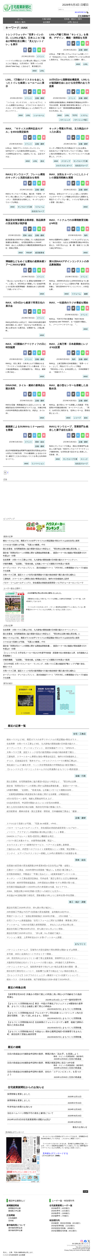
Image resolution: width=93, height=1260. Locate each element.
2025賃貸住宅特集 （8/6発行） (63, 1228)
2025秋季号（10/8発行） (61, 1213)
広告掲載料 (12, 1218)
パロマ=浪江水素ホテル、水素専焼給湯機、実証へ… (31, 840)
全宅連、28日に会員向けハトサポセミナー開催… (30, 954)
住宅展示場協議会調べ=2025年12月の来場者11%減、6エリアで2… (38, 887)
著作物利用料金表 (15, 1228)
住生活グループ (81, 166)
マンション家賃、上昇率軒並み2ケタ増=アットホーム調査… (35, 937)
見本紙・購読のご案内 (73, 19)
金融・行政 (80, 776)
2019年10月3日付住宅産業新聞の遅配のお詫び (29, 1119)
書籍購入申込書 (14, 1211)
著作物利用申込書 (15, 1230)
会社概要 (46, 22)
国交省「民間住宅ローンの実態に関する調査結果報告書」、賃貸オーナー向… (43, 786)
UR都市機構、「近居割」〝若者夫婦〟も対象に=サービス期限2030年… (40, 790)
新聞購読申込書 (14, 1208)
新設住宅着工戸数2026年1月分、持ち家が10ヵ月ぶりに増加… (36, 929)
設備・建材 (83, 50)
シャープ (77, 418)
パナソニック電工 (81, 120)
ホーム (20, 19)
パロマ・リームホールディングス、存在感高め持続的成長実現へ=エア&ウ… (43, 828)
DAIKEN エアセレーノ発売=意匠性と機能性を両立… (31, 836)
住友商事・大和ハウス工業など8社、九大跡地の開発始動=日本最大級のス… (42, 744)
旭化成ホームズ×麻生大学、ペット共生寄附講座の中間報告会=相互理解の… (42, 765)
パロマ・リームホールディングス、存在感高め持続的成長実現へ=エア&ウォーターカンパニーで (43, 582)
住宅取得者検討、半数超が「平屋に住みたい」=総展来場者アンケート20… (42, 874)
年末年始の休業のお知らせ (19, 1107)
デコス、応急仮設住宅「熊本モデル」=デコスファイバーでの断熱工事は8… (42, 761)
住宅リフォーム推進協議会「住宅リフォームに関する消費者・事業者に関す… (43, 920)
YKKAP (29, 253)
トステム (84, 115)
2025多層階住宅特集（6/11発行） (64, 1231)
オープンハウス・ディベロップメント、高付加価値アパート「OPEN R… (41, 748)
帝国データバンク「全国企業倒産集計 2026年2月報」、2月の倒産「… (39, 916)
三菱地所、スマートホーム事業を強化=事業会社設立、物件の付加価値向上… (42, 756)
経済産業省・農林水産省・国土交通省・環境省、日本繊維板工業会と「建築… (43, 811)
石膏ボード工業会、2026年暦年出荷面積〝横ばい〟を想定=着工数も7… (40, 870)
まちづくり (80, 944)
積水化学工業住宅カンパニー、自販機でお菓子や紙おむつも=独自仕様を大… (43, 971)
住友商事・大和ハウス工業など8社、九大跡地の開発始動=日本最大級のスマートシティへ (40, 559)
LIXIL (42, 71)
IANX (35, 71)
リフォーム (39, 207)
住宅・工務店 (79, 734)
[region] (45, 498)
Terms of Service (81, 1250)
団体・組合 (27, 235)
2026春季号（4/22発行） (61, 1208)
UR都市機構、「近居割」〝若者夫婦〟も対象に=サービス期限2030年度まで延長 (36, 563)
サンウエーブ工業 (81, 161)
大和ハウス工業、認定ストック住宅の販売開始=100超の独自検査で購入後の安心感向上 (39, 574)
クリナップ (65, 161)
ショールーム (38, 115)
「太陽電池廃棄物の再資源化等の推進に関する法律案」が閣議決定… (39, 794)
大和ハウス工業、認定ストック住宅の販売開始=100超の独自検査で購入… (41, 752)
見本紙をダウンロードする (55, 1153)
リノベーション (38, 464)
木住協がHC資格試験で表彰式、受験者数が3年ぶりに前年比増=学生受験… (41, 895)
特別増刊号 (76, 1000)
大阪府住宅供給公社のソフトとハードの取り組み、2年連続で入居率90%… (42, 962)
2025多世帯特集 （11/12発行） (63, 1226)
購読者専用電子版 (82, 12)
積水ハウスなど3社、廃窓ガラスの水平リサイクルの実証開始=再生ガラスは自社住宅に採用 (41, 540)
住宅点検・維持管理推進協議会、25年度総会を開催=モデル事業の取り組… (42, 883)
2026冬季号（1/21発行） (61, 1211)
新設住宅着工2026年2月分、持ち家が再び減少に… (30, 907)
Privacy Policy (68, 1250)
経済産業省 (39, 253)
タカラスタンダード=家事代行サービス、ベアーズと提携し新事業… (39, 845)
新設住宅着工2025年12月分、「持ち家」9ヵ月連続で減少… (34, 933)
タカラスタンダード (64, 166)
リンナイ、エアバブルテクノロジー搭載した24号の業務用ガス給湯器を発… (43, 853)
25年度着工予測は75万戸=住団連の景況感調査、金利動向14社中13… (39, 912)
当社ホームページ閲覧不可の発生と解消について (30, 1113)
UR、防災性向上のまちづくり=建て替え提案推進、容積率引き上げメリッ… (42, 958)
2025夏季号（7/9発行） (60, 1216)
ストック (84, 459)
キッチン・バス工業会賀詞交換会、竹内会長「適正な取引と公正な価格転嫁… (43, 878)
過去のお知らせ (80, 1127)
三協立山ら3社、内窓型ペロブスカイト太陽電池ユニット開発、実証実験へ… (43, 849)
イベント (40, 56)
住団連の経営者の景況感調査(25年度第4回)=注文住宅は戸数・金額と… (40, 865)
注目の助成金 (75, 1059)
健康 (86, 294)
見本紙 (11, 1221)
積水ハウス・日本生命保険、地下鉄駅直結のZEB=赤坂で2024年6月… (39, 979)
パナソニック (65, 120)
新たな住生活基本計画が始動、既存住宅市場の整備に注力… (35, 807)
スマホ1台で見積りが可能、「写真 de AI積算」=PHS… (32, 823)
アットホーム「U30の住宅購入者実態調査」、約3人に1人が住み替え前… (41, 925)
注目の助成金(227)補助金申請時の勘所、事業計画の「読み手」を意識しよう (43, 1054)
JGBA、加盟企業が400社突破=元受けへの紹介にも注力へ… (35, 891)
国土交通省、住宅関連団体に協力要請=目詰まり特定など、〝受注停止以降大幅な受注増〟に (41, 548)
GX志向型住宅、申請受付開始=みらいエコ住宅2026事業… (34, 803)
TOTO (74, 115)
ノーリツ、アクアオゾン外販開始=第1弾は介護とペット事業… (36, 832)
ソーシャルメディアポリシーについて (78, 1245)
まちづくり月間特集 (71, 1009)
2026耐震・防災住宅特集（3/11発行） (66, 1223)
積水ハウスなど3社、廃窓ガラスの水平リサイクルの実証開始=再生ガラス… (43, 739)
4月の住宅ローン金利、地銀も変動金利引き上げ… (30, 798)
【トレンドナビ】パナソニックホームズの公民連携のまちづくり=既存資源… (43, 769)
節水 (42, 161)
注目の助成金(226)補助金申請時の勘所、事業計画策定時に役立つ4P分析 (41, 1063)
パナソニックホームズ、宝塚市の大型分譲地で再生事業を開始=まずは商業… (43, 950)
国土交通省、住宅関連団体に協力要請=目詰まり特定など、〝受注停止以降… (42, 781)
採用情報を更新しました (18, 1094)
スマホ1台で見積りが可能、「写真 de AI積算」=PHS (24, 544)
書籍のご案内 (20, 22)
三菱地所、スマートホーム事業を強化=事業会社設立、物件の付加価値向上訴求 (36, 578)
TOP (85, 1191)
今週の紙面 (46, 19)
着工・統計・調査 (77, 902)
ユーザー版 (66, 1000)
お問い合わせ (73, 22)
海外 (86, 235)
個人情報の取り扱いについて (81, 1243)
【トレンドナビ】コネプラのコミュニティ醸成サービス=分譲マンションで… (43, 975)
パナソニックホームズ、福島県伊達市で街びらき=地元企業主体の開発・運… (43, 967)
